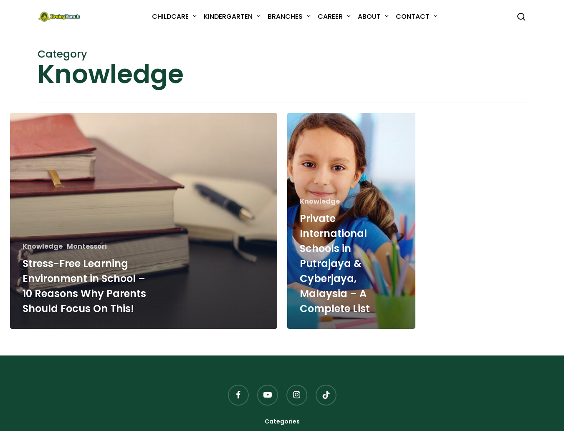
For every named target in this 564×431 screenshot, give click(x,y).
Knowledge (43, 246)
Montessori (87, 246)
